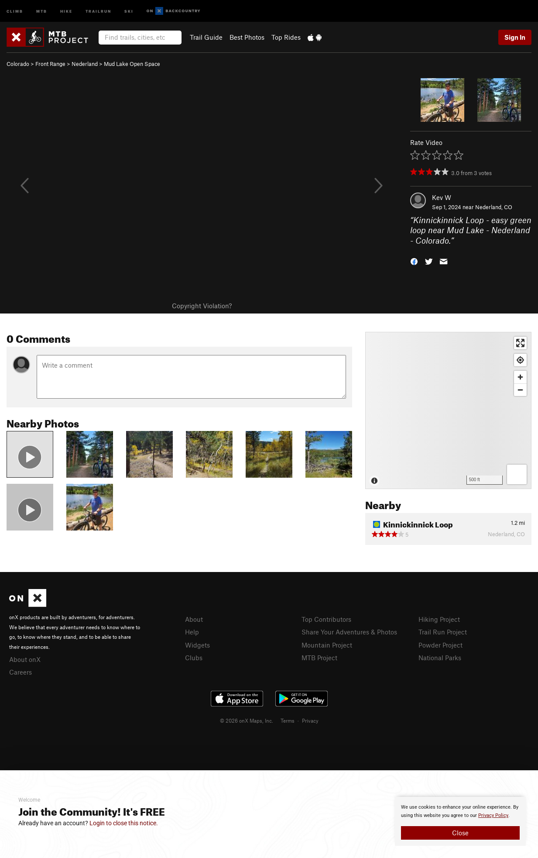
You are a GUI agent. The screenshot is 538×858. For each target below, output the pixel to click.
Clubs (193, 658)
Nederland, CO (493, 206)
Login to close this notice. (123, 823)
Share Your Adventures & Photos (349, 632)
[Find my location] (520, 360)
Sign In (514, 37)
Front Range (50, 63)
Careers (20, 672)
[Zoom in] (520, 377)
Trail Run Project (442, 632)
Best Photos (247, 37)
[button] (414, 261)
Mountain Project (327, 645)
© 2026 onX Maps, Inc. (246, 720)
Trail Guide (206, 37)
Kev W (441, 197)
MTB (41, 11)
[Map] (448, 410)
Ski (129, 11)
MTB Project (319, 658)
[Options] (517, 474)
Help (192, 632)
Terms (288, 720)
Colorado (18, 63)
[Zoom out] (520, 389)
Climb (15, 11)
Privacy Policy (493, 815)
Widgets (197, 645)
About (194, 619)
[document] (460, 821)
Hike (66, 11)
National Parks (439, 658)
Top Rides (286, 37)
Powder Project (440, 645)
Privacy (310, 720)
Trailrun (98, 11)
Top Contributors (326, 619)
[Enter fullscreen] (520, 343)
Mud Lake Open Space (132, 63)
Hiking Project (439, 619)
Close (460, 833)
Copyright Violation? (202, 306)
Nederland (85, 63)
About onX (25, 659)
